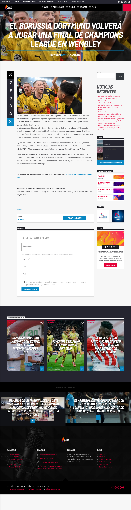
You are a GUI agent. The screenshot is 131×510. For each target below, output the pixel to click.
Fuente (19, 225)
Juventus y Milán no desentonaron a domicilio (66, 360)
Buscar (99, 88)
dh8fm (64, 62)
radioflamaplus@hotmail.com (50, 478)
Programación (58, 7)
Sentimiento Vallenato (106, 205)
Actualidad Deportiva (16, 477)
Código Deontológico (46, 2)
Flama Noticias (14, 470)
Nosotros (6, 2)
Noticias (72, 7)
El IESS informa (14, 472)
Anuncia (15, 2)
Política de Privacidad (35, 505)
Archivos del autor (74, 233)
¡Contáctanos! (61, 2)
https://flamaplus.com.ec (48, 470)
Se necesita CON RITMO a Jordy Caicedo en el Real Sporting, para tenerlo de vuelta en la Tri (106, 360)
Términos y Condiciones (16, 505)
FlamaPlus (11, 383)
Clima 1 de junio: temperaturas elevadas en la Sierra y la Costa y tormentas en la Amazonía (109, 143)
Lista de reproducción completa (111, 178)
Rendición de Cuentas (28, 2)
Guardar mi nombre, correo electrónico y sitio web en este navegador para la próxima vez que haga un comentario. (56, 297)
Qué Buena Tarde (103, 198)
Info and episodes (111, 280)
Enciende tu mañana (16, 475)
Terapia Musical (14, 482)
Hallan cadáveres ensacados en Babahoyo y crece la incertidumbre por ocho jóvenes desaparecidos (110, 129)
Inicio (46, 7)
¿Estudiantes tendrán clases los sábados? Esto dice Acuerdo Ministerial (109, 114)
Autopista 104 (102, 212)
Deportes (83, 7)
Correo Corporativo (77, 2)
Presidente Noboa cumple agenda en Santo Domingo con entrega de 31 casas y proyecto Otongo (111, 136)
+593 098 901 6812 (46, 474)
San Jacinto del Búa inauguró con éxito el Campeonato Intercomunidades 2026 (25, 360)
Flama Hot (101, 191)
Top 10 (94, 7)
